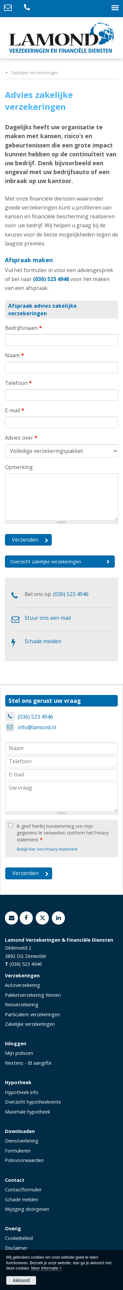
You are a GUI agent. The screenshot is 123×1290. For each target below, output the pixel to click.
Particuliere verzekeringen (32, 1014)
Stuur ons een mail (48, 617)
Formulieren (18, 1151)
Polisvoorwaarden (24, 1160)
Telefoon (18, 383)
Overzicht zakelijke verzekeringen (45, 561)
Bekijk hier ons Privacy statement (47, 849)
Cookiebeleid (19, 1238)
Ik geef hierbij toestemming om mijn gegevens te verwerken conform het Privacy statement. (63, 833)
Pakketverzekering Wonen (33, 995)
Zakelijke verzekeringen (34, 73)
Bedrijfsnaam (23, 327)
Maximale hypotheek (27, 1112)
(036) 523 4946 (51, 279)
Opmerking (19, 467)
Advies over (21, 437)
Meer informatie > (46, 1268)
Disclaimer (16, 1248)
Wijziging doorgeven (27, 1209)
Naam (14, 355)
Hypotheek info (21, 1092)
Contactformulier (23, 1189)
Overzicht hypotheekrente (33, 1102)
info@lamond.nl (37, 727)
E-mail (14, 410)
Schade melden (43, 641)
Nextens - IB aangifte (28, 1063)
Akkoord (21, 1280)
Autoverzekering (22, 985)
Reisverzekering (21, 1004)
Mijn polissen (19, 1053)
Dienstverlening (21, 1141)
